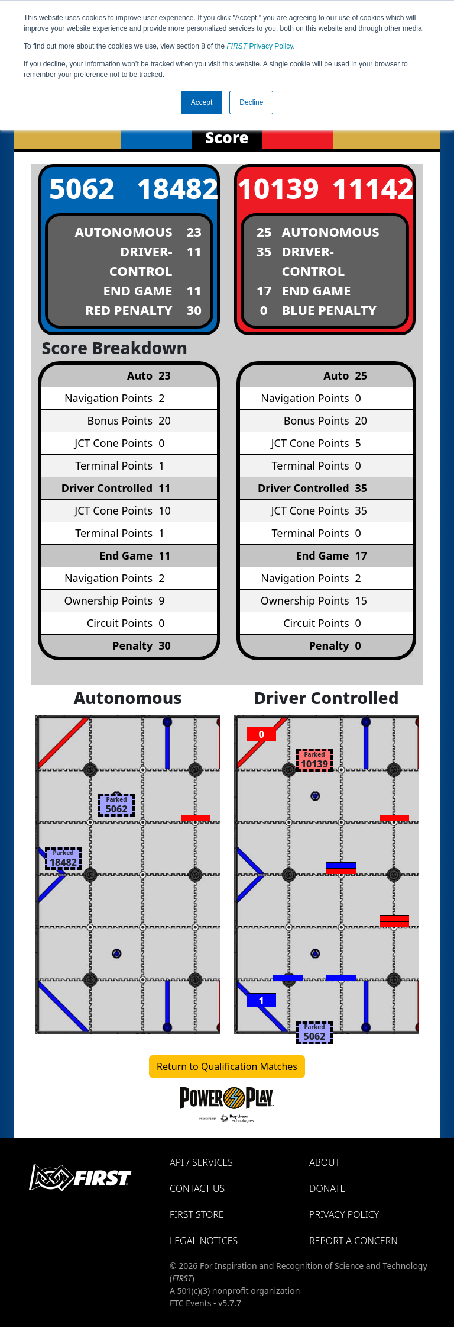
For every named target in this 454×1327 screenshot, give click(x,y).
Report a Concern (353, 1240)
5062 (82, 188)
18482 (177, 188)
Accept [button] (202, 102)
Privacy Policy (260, 46)
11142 (372, 188)
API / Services (201, 1162)
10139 (277, 188)
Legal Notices (204, 1240)
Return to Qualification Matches (227, 1066)
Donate (327, 1188)
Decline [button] (251, 102)
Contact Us (197, 1188)
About (324, 1162)
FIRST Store (197, 1214)
